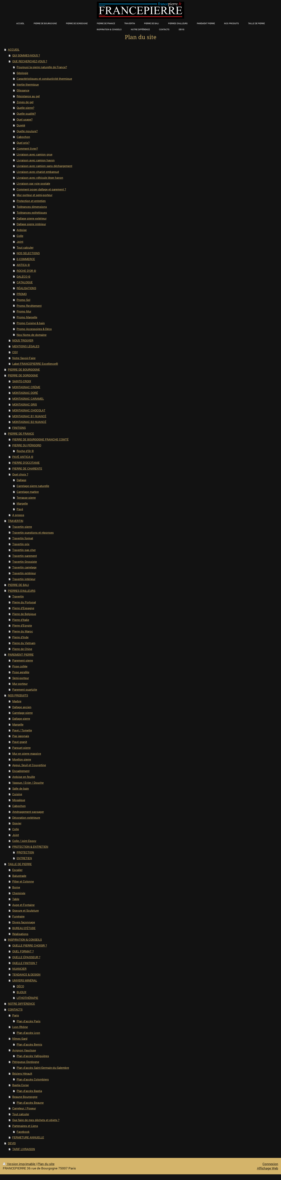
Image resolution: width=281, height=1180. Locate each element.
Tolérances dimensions (32, 207)
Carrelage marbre (28, 492)
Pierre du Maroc (22, 631)
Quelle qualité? (26, 113)
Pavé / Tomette (22, 730)
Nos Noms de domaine (32, 335)
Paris (15, 1015)
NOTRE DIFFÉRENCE (21, 1003)
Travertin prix (20, 544)
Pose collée (19, 666)
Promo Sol (23, 300)
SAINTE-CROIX (21, 381)
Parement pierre (22, 660)
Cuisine (17, 794)
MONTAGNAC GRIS (24, 404)
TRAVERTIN (15, 521)
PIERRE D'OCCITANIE (26, 462)
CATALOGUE (25, 282)
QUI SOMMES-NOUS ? (26, 55)
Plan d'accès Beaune (30, 1102)
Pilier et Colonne (23, 881)
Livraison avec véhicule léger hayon (40, 177)
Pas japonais (20, 736)
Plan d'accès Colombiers (33, 1079)
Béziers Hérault (22, 1073)
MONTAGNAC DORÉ (25, 393)
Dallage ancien (21, 707)
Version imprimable (19, 1164)
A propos (18, 515)
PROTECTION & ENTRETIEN (30, 846)
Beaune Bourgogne (24, 1097)
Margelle (22, 503)
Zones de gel (25, 102)
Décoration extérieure (26, 817)
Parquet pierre (21, 748)
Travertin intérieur (23, 579)
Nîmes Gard (19, 1038)
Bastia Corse (20, 1085)
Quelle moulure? (27, 131)
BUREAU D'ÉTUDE (24, 928)
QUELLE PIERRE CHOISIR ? (29, 945)
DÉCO (20, 986)
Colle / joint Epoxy (24, 841)
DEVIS (12, 1143)
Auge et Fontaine (23, 905)
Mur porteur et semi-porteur (34, 195)
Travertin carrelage (24, 567)
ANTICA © (23, 265)
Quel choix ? (20, 474)
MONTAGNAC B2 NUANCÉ (29, 422)
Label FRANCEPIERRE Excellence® (35, 364)
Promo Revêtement (29, 306)
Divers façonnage (23, 922)
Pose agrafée (20, 672)
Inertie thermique (28, 84)
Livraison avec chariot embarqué (38, 172)
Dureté (21, 125)
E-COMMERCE (26, 259)
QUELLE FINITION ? (24, 963)
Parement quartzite (24, 689)
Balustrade (19, 876)
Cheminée (18, 893)
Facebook (23, 1132)
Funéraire (18, 916)
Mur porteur (20, 683)
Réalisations (20, 934)
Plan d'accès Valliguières (33, 1056)
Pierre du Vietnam (23, 643)
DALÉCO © (23, 276)
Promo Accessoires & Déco (34, 329)
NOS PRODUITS (18, 695)
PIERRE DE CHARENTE (27, 468)
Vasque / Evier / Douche (28, 782)
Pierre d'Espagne (23, 608)
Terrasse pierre (26, 497)
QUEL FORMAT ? (23, 951)
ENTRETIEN (24, 858)
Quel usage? (25, 119)
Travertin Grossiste (24, 561)
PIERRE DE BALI (18, 585)
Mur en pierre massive (26, 753)
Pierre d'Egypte (22, 625)
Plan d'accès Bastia (29, 1091)
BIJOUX (21, 992)
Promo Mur (24, 311)
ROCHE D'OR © (26, 271)
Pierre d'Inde (20, 637)
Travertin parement (24, 556)
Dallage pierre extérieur (32, 218)
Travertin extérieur (24, 573)
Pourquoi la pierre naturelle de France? (42, 67)
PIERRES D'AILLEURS (21, 591)
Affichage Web (267, 1168)
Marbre (16, 701)
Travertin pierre (22, 527)
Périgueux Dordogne (25, 1062)
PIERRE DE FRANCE (21, 433)
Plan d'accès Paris (28, 1021)
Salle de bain (20, 788)
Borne (16, 887)
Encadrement (20, 771)
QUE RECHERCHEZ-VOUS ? (29, 61)
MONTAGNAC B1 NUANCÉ (29, 416)
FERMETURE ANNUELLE (28, 1137)
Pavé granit (19, 742)
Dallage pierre (21, 718)
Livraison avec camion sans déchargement (44, 166)
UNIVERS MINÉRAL (24, 980)
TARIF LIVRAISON (23, 1149)
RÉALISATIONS (26, 288)
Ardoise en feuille (23, 777)
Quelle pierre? (25, 108)
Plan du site (45, 1164)
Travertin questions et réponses (33, 532)
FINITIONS (19, 428)
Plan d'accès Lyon (28, 1033)
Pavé (20, 509)
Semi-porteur (20, 678)
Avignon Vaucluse (24, 1050)
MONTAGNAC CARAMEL (28, 398)
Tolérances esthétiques (32, 212)
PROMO (22, 294)
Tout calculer (25, 247)
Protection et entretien (31, 201)
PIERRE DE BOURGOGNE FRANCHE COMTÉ (40, 439)
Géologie (22, 73)
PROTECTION (25, 852)
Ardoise (22, 230)
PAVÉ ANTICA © (22, 457)
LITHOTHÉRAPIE (27, 998)
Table (15, 899)
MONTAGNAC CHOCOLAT (28, 410)
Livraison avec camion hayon (36, 160)
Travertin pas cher (24, 550)
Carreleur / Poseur (24, 1108)
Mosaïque (18, 800)
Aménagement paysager (28, 812)
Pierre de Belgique (24, 614)
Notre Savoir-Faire (24, 358)
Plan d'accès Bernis (29, 1044)
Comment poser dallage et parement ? (41, 189)
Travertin (18, 596)
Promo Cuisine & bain (31, 323)
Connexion (270, 1164)
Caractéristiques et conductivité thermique (44, 78)
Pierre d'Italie (20, 620)
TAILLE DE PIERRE (20, 864)
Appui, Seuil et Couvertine (29, 765)
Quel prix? (23, 143)
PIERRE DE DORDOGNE (23, 375)
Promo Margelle (27, 317)
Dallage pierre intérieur (31, 224)
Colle (20, 236)
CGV (15, 352)
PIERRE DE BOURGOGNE (24, 369)
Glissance (23, 90)
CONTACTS (15, 1009)
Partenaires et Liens (25, 1126)
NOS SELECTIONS (28, 253)
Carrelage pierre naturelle (33, 486)
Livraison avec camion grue (34, 154)
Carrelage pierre (22, 713)
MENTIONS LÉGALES (25, 346)
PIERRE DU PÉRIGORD (26, 445)
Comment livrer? (27, 148)
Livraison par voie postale (33, 183)
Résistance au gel (28, 96)
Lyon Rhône (20, 1027)
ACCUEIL (13, 49)
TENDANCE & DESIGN (26, 974)
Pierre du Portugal (24, 602)
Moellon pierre (21, 759)
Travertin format (22, 538)
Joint (20, 241)
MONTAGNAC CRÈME (26, 387)
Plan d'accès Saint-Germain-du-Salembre (43, 1067)
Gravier (16, 823)
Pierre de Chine (22, 649)
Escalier (17, 870)
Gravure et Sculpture (25, 910)
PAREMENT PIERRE (21, 654)
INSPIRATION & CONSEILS (25, 939)
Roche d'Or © (25, 451)
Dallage (21, 480)
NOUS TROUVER (22, 340)
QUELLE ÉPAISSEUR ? (26, 957)
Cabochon (23, 137)
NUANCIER (19, 969)
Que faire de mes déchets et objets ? (35, 1120)
